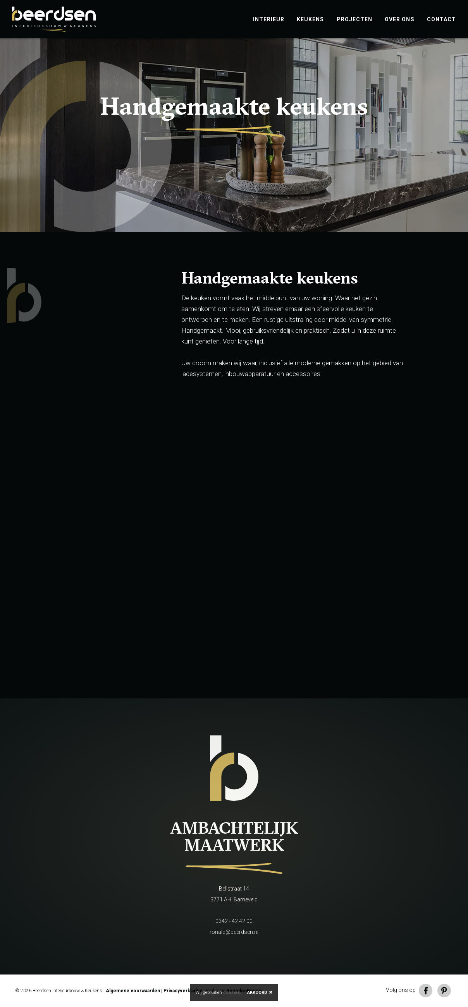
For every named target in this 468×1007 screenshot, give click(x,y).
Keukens (310, 19)
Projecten (355, 19)
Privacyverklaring (182, 990)
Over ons (400, 19)
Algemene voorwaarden (133, 990)
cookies (231, 992)
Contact (441, 19)
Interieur (269, 19)
